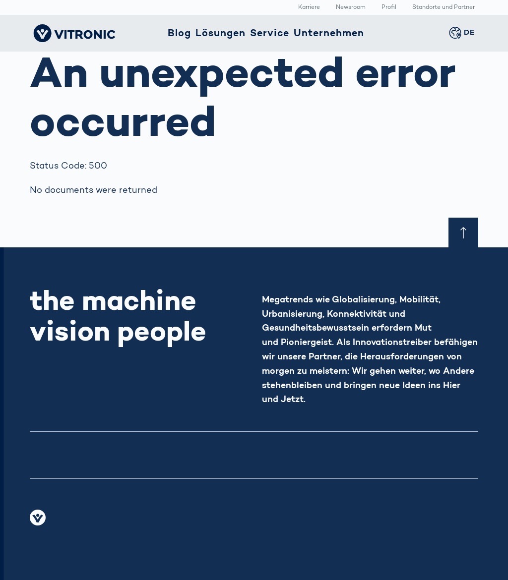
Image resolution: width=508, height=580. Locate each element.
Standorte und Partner (443, 8)
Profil (388, 8)
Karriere (309, 8)
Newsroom (351, 8)
